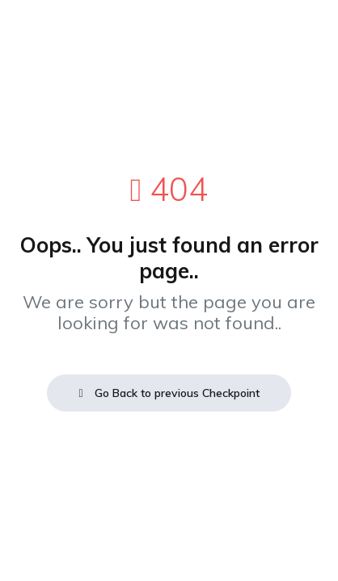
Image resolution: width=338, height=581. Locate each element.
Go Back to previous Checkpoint (168, 393)
